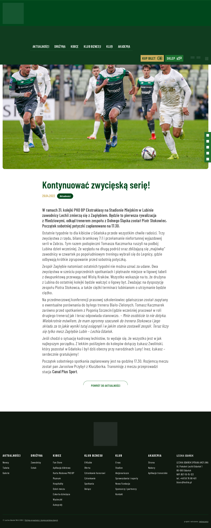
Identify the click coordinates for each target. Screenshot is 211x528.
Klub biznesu (92, 46)
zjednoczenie (203, 521)
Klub (109, 46)
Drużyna (59, 46)
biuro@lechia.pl (184, 482)
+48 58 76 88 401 (188, 478)
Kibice (74, 46)
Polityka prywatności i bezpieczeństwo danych (41, 520)
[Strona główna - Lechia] (13, 14)
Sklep (171, 58)
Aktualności (41, 46)
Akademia (124, 46)
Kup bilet (149, 58)
